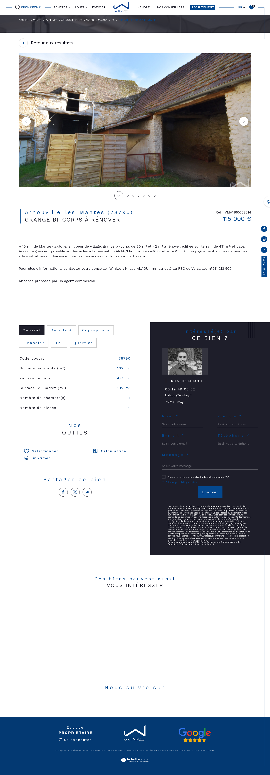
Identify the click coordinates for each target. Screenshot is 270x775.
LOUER (80, 7)
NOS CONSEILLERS (170, 7)
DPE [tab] (59, 343)
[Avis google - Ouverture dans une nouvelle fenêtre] (194, 735)
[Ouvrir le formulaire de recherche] (28, 7)
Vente (37, 20)
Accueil (24, 20)
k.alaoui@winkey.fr (178, 395)
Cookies (210, 750)
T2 (113, 20)
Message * (175, 454)
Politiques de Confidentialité (221, 542)
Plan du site (132, 750)
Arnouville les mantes (77, 20)
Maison (103, 20)
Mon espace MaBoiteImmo (169, 750)
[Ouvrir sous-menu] (69, 7)
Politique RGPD (198, 750)
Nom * (170, 416)
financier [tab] (33, 343)
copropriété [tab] (96, 330)
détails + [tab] (61, 330)
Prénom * (229, 416)
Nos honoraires (118, 750)
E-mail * (173, 435)
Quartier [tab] (83, 343)
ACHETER (61, 7)
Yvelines (51, 20)
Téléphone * (233, 435)
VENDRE (144, 7)
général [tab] (32, 330)
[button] (243, 121)
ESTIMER (98, 7)
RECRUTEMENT (202, 7)
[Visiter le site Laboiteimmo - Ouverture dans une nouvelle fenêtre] (135, 764)
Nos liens (186, 750)
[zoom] (135, 186)
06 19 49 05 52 (180, 389)
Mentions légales (148, 750)
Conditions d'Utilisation (179, 544)
